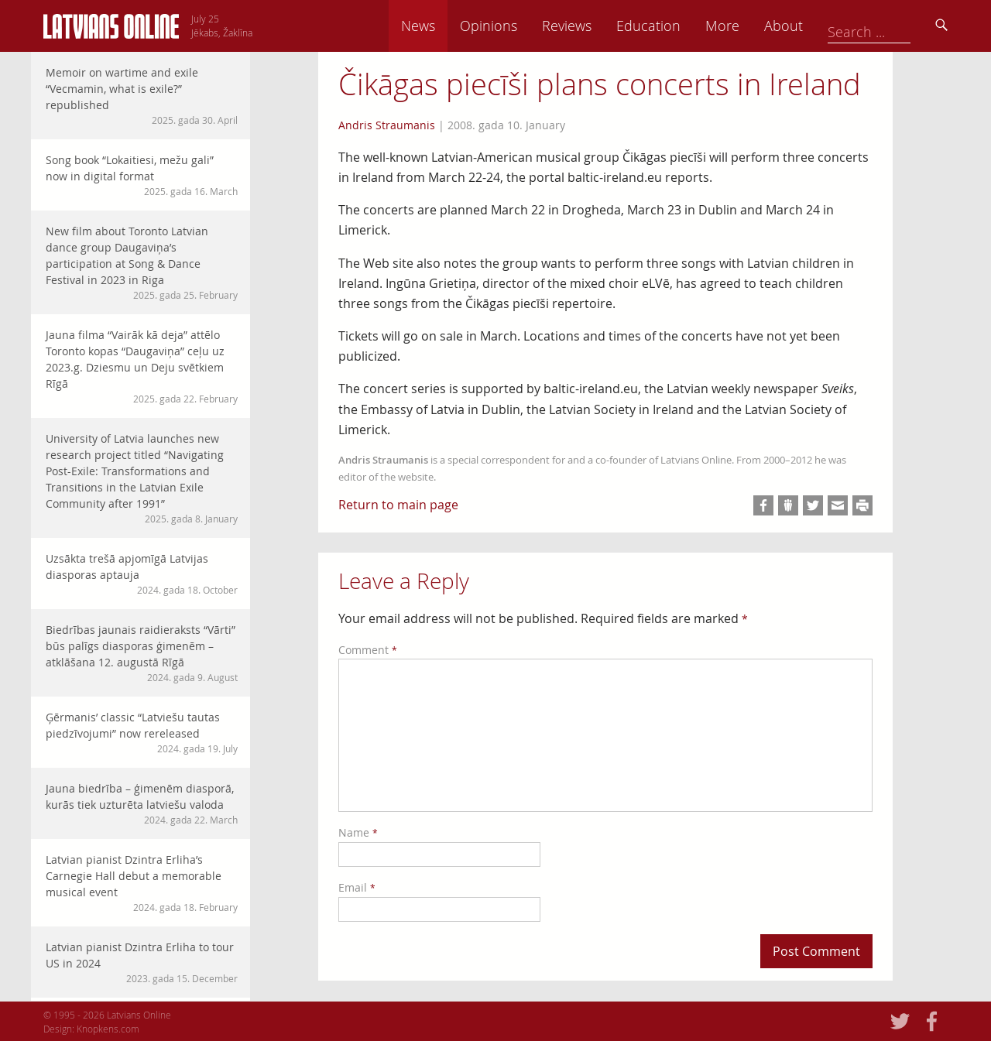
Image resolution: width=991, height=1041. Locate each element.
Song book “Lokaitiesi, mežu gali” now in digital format (142, 175)
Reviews (674, 25)
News (526, 25)
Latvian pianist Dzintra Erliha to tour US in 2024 (142, 962)
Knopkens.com (108, 1028)
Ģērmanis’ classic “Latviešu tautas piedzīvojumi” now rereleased (142, 732)
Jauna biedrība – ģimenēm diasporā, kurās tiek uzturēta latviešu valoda (142, 804)
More (830, 25)
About (891, 25)
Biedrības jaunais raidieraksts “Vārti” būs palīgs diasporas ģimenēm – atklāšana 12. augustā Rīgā (142, 653)
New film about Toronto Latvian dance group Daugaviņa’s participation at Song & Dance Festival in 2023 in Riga (142, 263)
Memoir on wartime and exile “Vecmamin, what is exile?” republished (142, 96)
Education (756, 25)
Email (356, 887)
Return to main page (398, 504)
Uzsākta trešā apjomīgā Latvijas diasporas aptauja (142, 574)
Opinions (596, 25)
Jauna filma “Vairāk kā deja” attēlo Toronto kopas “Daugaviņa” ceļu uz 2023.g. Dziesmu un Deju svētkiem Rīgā (142, 366)
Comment (367, 649)
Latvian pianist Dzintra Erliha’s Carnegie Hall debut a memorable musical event (142, 883)
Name (358, 832)
